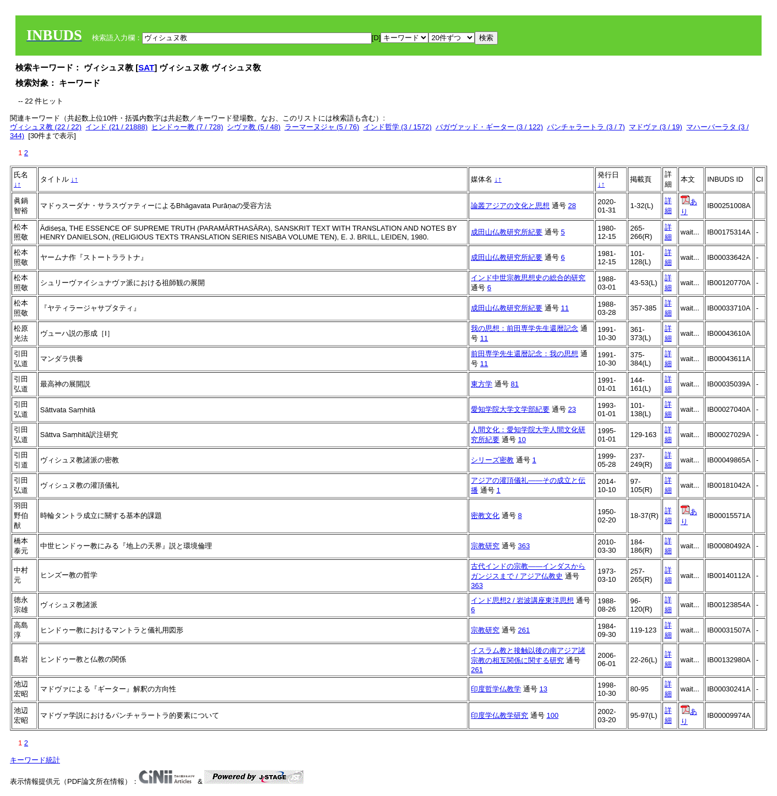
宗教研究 (485, 546)
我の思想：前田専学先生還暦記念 (524, 328)
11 (564, 308)
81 (514, 384)
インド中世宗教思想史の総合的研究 (528, 278)
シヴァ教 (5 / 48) (253, 127)
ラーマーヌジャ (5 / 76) (322, 127)
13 (543, 689)
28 (571, 205)
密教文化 (485, 515)
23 (571, 409)
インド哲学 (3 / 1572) (397, 127)
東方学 (481, 384)
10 (521, 439)
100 (552, 715)
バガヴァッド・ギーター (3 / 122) (489, 127)
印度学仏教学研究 (499, 715)
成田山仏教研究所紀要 (506, 232)
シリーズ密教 (492, 460)
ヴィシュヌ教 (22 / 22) (45, 127)
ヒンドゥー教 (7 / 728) (187, 127)
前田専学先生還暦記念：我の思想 (524, 354)
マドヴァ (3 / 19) (655, 127)
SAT (146, 67)
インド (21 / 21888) (116, 127)
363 (524, 546)
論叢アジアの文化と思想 (510, 205)
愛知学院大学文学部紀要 (510, 409)
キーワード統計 (35, 760)
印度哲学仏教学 (496, 689)
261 (524, 630)
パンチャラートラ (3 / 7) (586, 127)
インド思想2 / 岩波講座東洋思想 (522, 600)
